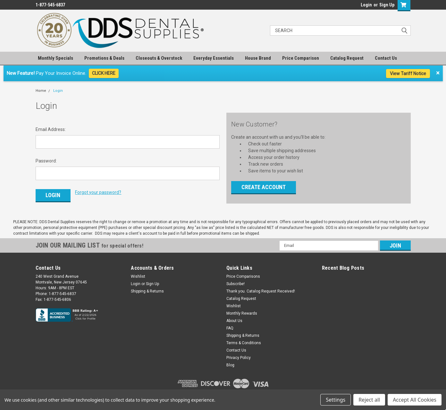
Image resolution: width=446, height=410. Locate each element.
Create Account (263, 187)
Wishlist (138, 274)
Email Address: (51, 129)
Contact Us (386, 58)
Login (366, 4)
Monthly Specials (55, 58)
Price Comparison (300, 58)
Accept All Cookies (414, 399)
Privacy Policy (238, 355)
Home (41, 91)
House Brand (258, 58)
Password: (46, 160)
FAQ (229, 326)
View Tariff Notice (408, 73)
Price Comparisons (243, 274)
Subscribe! (235, 281)
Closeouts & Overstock (159, 58)
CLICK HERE (103, 73)
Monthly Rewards (241, 311)
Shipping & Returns (147, 289)
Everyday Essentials (213, 58)
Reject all (369, 399)
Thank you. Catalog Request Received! (260, 289)
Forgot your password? (98, 192)
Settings (335, 399)
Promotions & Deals (104, 58)
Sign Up (386, 4)
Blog (230, 363)
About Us (234, 318)
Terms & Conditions (243, 340)
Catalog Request (347, 58)
